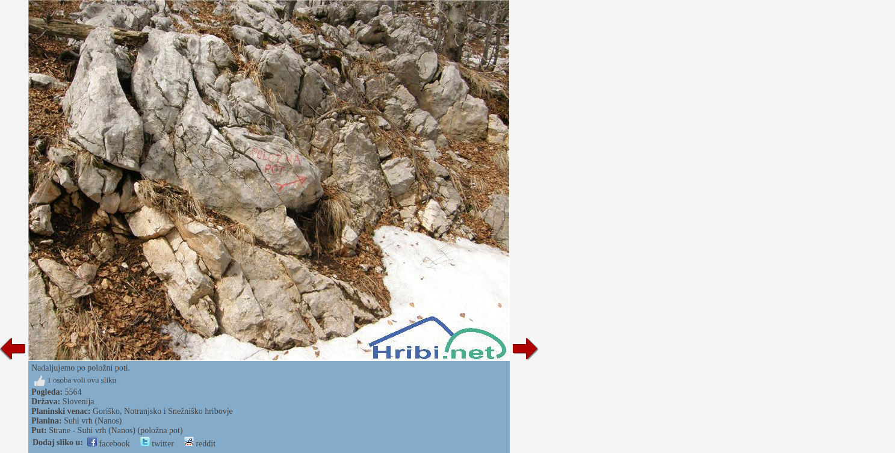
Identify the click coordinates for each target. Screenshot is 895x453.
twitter (157, 443)
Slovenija (78, 401)
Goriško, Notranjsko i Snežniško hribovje (163, 411)
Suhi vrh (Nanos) (93, 420)
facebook (108, 443)
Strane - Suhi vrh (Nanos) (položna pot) (115, 430)
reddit (199, 443)
